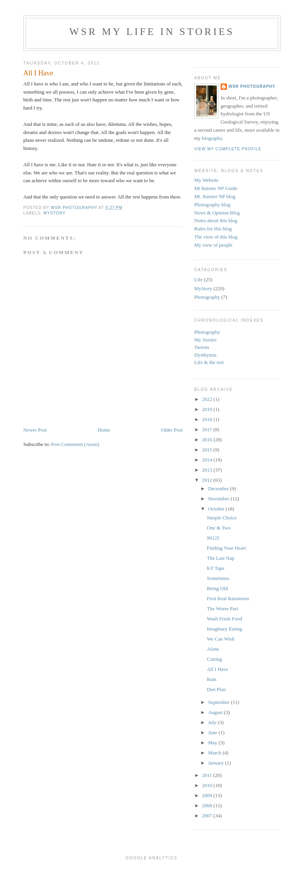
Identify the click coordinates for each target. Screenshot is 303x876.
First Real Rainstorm (228, 598)
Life (198, 279)
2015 (207, 450)
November (219, 499)
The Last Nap (220, 558)
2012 (207, 480)
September (219, 702)
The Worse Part (222, 608)
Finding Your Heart (226, 548)
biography (212, 138)
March (215, 753)
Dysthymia (205, 355)
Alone (213, 649)
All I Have (217, 669)
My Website (206, 180)
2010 (207, 785)
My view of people (213, 245)
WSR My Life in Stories (152, 31)
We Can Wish (220, 639)
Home (104, 430)
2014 (207, 460)
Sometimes (218, 578)
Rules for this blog (213, 229)
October (217, 509)
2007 (207, 816)
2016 (207, 439)
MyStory (55, 213)
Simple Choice (222, 518)
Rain (211, 679)
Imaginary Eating (224, 629)
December (219, 488)
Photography (207, 297)
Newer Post (35, 430)
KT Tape (215, 568)
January (216, 763)
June (213, 732)
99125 (213, 538)
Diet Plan (216, 689)
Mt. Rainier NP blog (214, 196)
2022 (207, 399)
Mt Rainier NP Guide (215, 188)
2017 (207, 429)
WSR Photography (251, 86)
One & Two (218, 528)
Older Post (172, 430)
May (213, 742)
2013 (207, 470)
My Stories (205, 340)
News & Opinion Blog (217, 213)
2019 (207, 409)
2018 (207, 419)
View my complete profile (227, 149)
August (216, 712)
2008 (207, 805)
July (213, 722)
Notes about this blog (215, 220)
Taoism (201, 347)
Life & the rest (209, 362)
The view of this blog (215, 237)
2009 (207, 795)
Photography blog (212, 204)
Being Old (217, 588)
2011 (207, 775)
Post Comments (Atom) (75, 444)
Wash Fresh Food (224, 619)
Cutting (214, 659)
